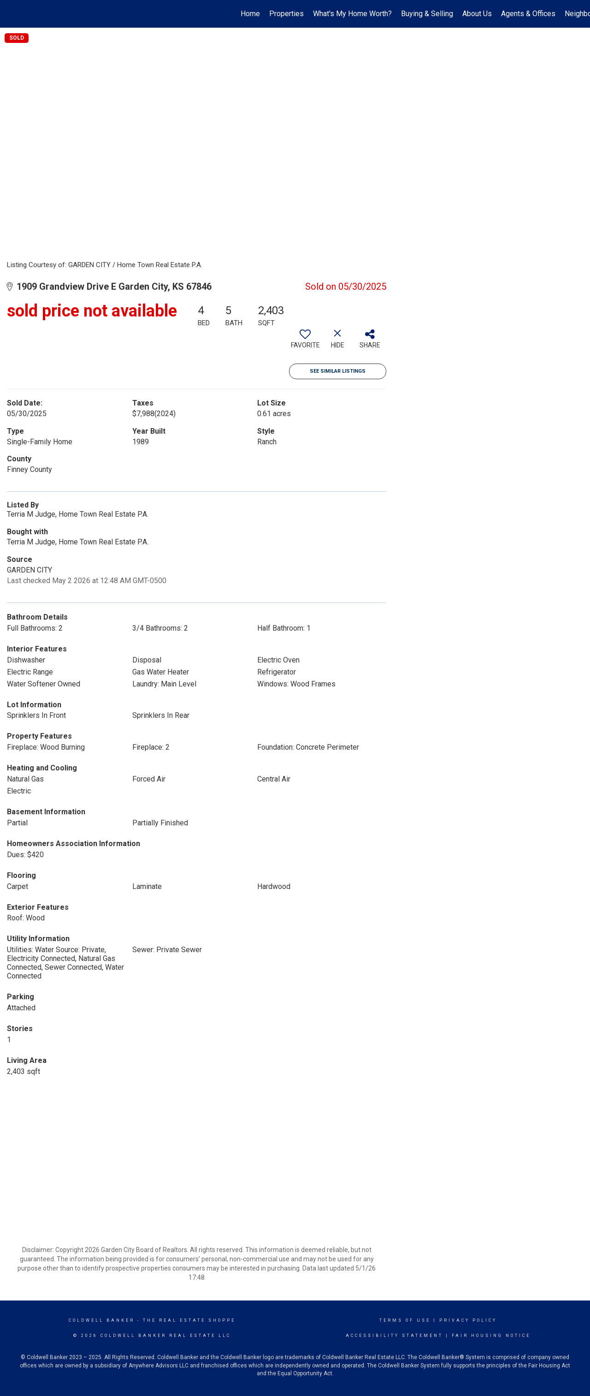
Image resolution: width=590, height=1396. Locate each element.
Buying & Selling (427, 13)
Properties (286, 13)
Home (250, 13)
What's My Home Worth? (352, 13)
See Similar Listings (338, 371)
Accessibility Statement (394, 1335)
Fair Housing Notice (491, 1335)
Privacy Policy (468, 1320)
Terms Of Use (405, 1320)
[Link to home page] (12, 14)
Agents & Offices (528, 13)
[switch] (305, 342)
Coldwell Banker (102, 1320)
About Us (477, 13)
